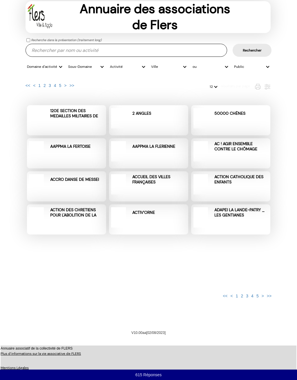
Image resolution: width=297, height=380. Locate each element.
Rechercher (252, 50)
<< (28, 85)
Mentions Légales (15, 368)
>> (71, 85)
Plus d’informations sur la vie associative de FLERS (41, 353)
